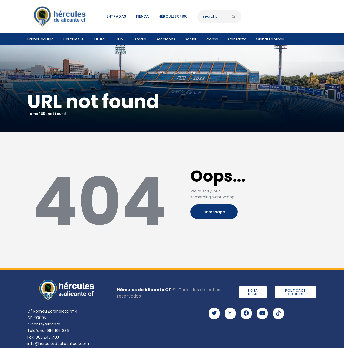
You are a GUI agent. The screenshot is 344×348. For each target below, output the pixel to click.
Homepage (214, 211)
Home (32, 113)
